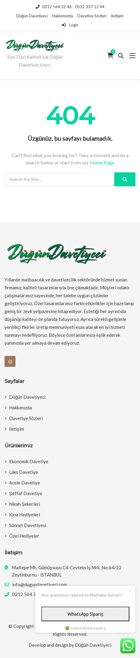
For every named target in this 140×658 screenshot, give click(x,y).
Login (70, 24)
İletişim (117, 15)
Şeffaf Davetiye (25, 493)
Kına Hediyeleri (24, 514)
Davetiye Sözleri (91, 15)
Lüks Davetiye (23, 472)
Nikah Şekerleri (24, 504)
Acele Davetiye (24, 482)
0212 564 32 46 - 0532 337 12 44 (70, 6)
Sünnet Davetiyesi (27, 525)
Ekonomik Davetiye (28, 461)
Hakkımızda (62, 15)
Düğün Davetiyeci (32, 15)
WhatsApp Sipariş (85, 614)
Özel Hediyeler (24, 536)
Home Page (102, 162)
